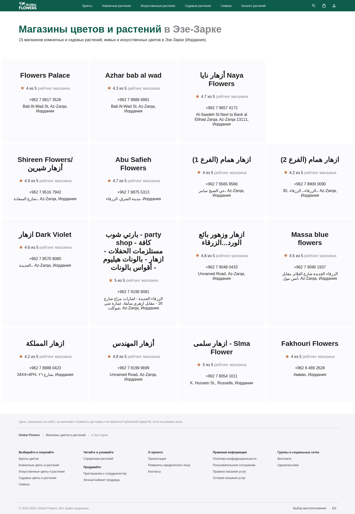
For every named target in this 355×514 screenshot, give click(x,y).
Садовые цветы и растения (37, 478)
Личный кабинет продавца (101, 480)
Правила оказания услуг (229, 471)
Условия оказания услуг (229, 478)
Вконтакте (284, 459)
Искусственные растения (158, 6)
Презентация (157, 459)
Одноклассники (288, 465)
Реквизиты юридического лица (169, 465)
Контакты (154, 471)
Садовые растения (198, 6)
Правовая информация (230, 452)
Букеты (87, 6)
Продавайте (92, 467)
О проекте (155, 452)
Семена (226, 6)
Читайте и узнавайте (98, 452)
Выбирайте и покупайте (36, 452)
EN (334, 508)
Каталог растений (253, 6)
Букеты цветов (29, 459)
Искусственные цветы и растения (42, 471)
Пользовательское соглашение (234, 465)
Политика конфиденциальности (234, 459)
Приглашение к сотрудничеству (104, 473)
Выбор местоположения (309, 508)
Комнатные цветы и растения (39, 465)
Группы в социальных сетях (299, 452)
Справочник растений (98, 459)
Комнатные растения (116, 6)
